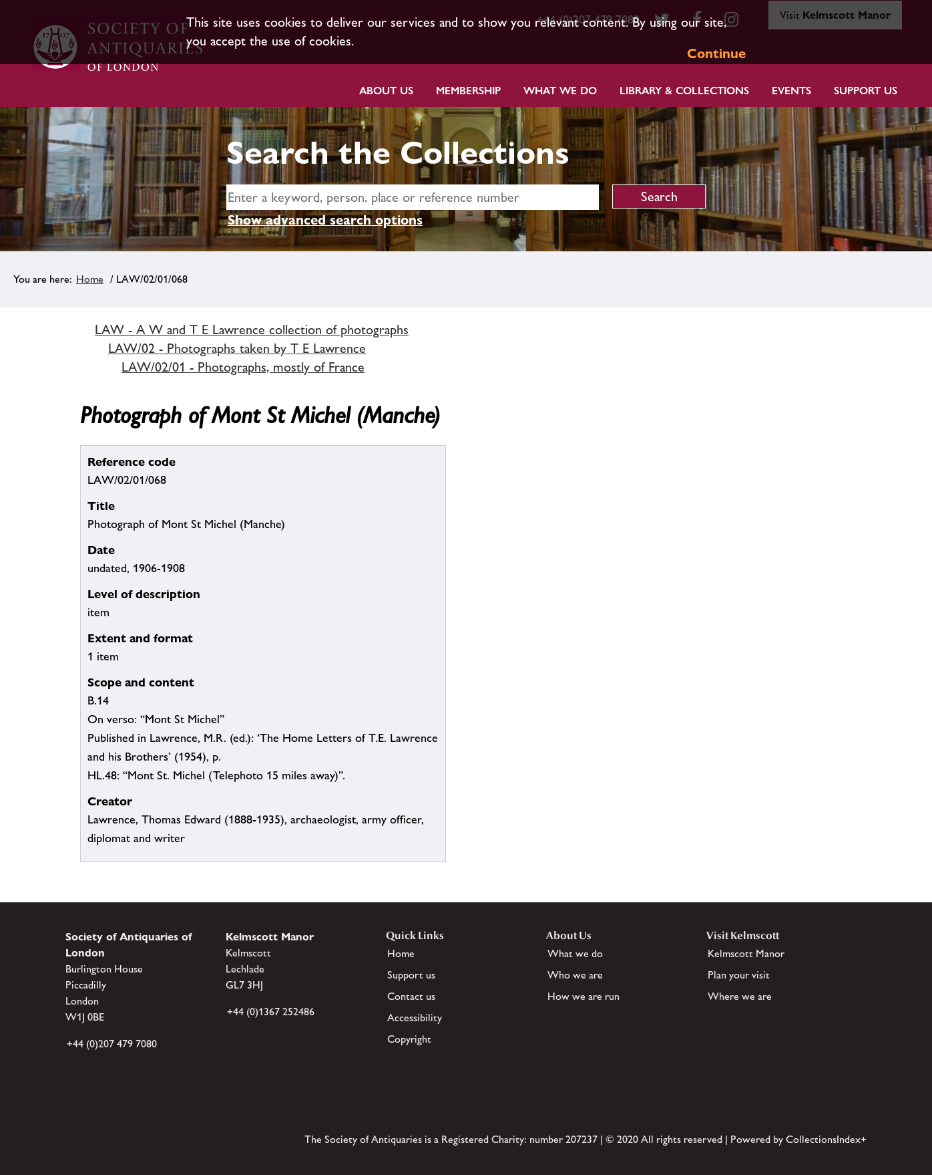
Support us (411, 974)
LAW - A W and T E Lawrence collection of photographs (252, 329)
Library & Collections (684, 90)
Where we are (740, 996)
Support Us (865, 90)
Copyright (409, 1039)
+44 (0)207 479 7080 (112, 1043)
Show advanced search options (325, 220)
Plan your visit (739, 974)
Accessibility (414, 1017)
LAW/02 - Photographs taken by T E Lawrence (237, 348)
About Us (386, 90)
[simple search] (412, 197)
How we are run (583, 996)
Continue (716, 53)
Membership (468, 90)
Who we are (575, 974)
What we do (560, 90)
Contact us (411, 996)
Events (791, 90)
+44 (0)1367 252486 (270, 1011)
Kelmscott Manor (746, 953)
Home (89, 279)
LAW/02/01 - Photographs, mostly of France (243, 367)
